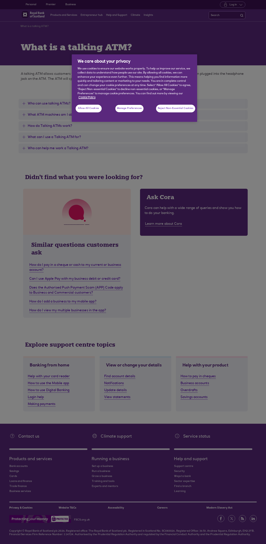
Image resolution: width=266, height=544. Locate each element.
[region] (134, 88)
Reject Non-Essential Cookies (175, 108)
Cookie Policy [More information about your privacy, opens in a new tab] (87, 97)
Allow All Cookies (88, 108)
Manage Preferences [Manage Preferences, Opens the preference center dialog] (129, 108)
